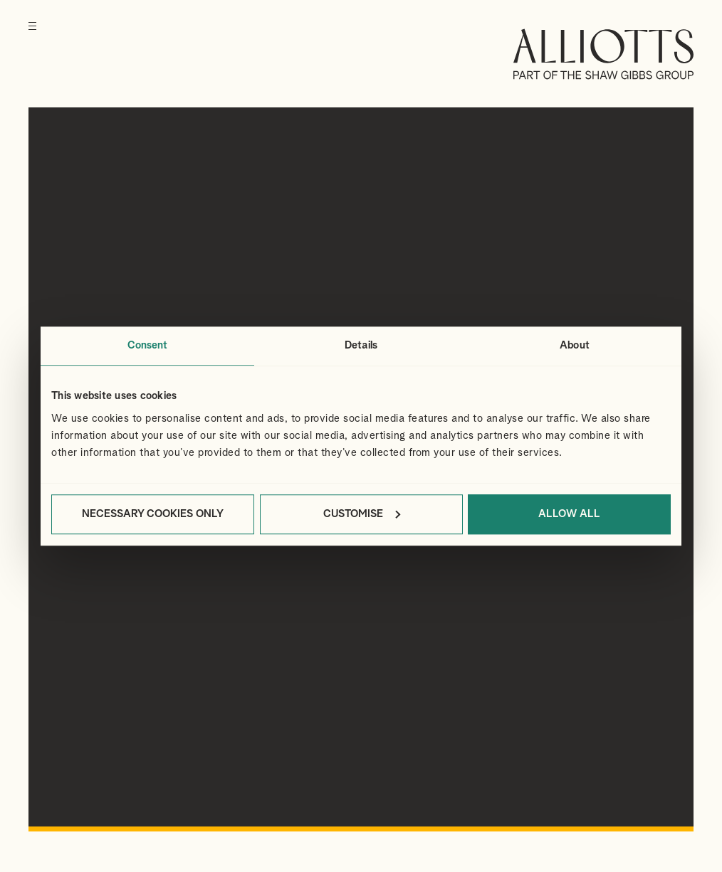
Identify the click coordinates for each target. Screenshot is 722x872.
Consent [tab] (147, 345)
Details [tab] (361, 345)
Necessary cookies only (153, 514)
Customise (361, 514)
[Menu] (32, 35)
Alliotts (603, 54)
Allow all (569, 514)
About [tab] (575, 345)
